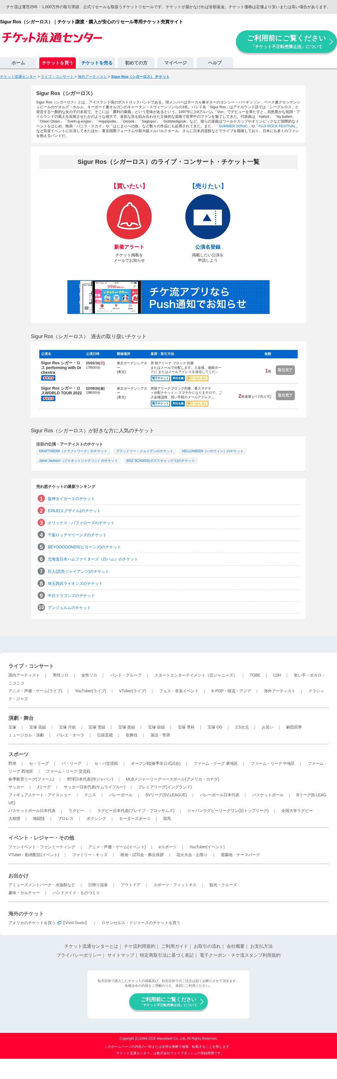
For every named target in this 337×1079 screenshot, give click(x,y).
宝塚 (12, 727)
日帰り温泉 (98, 885)
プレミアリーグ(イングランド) (165, 787)
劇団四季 (294, 727)
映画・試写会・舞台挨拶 (142, 854)
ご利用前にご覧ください (286, 41)
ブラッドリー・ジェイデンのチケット (144, 451)
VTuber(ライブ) (132, 691)
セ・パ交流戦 (106, 763)
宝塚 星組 (126, 727)
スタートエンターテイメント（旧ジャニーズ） (195, 675)
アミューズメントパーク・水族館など (41, 885)
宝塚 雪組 (96, 727)
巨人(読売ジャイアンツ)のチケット (78, 571)
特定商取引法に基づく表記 (167, 955)
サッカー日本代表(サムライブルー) (94, 787)
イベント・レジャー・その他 (41, 838)
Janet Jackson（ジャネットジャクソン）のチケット (78, 461)
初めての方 (136, 62)
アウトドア (130, 885)
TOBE (255, 675)
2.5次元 (242, 727)
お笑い (268, 727)
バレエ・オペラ (70, 735)
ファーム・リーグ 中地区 (273, 763)
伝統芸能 (105, 735)
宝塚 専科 (186, 727)
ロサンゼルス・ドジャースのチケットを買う (141, 922)
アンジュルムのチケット (69, 607)
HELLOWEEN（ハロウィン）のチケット (212, 451)
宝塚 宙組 (156, 727)
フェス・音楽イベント (179, 691)
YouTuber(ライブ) (90, 691)
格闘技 (39, 818)
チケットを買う (57, 62)
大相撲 (14, 818)
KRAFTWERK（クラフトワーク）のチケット (73, 451)
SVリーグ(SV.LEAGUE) (166, 795)
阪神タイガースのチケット (71, 498)
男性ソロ (61, 675)
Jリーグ (44, 787)
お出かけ (18, 876)
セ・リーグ (39, 763)
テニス (90, 795)
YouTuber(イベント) (207, 847)
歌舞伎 (132, 735)
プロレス (66, 818)
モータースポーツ (135, 818)
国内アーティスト (24, 675)
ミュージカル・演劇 (26, 735)
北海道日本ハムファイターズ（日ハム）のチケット (93, 559)
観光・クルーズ (223, 885)
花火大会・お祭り (192, 854)
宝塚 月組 (67, 727)
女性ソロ (89, 675)
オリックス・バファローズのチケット (81, 523)
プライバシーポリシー (78, 955)
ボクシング (96, 818)
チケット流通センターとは (91, 946)
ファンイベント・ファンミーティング (41, 847)
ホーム (18, 62)
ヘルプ (215, 62)
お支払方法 (261, 946)
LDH (277, 675)
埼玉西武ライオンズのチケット (75, 583)
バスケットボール (268, 795)
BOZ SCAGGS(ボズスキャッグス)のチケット (161, 461)
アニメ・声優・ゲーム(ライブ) (35, 691)
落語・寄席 (160, 735)
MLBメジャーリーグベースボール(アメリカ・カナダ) (172, 779)
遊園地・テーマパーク (240, 854)
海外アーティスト (279, 691)
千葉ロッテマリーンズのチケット (77, 535)
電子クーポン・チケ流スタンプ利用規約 (240, 955)
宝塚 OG (215, 727)
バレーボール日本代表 (219, 795)
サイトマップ (120, 955)
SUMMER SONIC (233, 126)
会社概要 (236, 946)
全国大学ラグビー (297, 810)
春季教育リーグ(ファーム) (31, 779)
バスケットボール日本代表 (32, 810)
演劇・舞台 (21, 718)
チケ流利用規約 (139, 946)
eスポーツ (168, 847)
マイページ (175, 62)
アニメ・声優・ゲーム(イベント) (117, 847)
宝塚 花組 (37, 727)
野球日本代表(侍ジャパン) (90, 779)
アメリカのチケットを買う (32, 922)
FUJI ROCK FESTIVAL (277, 126)
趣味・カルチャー (24, 892)
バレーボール (121, 795)
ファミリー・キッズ (90, 854)
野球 (12, 763)
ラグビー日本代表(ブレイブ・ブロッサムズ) (135, 810)
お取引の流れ (207, 946)
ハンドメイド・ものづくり (76, 892)
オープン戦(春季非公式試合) (156, 763)
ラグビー (76, 810)
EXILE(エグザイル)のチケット (74, 510)
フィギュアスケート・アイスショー (39, 795)
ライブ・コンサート (31, 666)
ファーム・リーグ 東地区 (215, 763)
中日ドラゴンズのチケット (71, 595)
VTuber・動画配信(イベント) (33, 854)
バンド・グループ (126, 675)
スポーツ (18, 754)
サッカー (16, 787)
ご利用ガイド (174, 946)
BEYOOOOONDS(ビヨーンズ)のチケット (84, 547)
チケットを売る (97, 62)
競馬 (167, 818)
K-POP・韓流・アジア (231, 691)
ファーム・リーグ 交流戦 (68, 771)
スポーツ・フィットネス (175, 885)
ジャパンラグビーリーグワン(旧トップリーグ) (227, 810)
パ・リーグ (71, 763)
